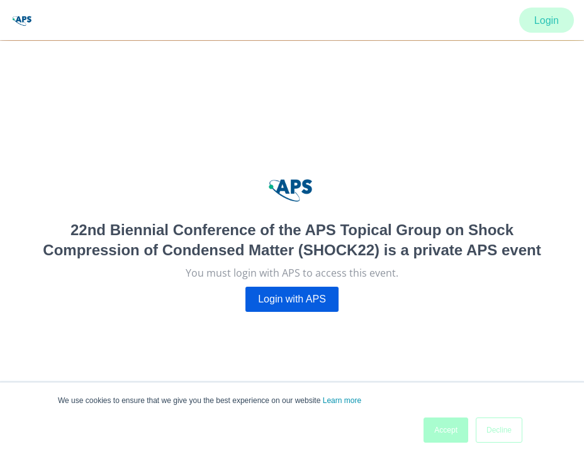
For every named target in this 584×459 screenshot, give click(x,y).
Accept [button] (446, 430)
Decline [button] (499, 430)
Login (546, 20)
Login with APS (292, 299)
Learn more (342, 400)
